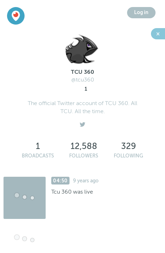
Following (128, 155)
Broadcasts (38, 155)
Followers (83, 155)
